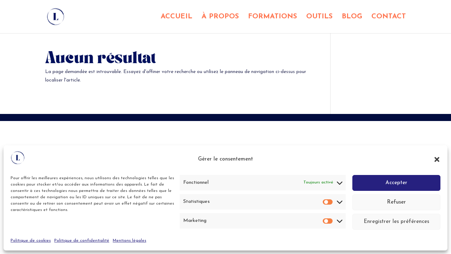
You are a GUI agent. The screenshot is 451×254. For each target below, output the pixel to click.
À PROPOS (220, 17)
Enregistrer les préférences (396, 221)
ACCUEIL (176, 17)
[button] (436, 159)
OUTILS (319, 17)
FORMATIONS (272, 17)
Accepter (396, 183)
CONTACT (388, 17)
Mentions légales (129, 240)
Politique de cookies (31, 240)
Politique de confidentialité (81, 240)
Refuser (396, 202)
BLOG (352, 17)
